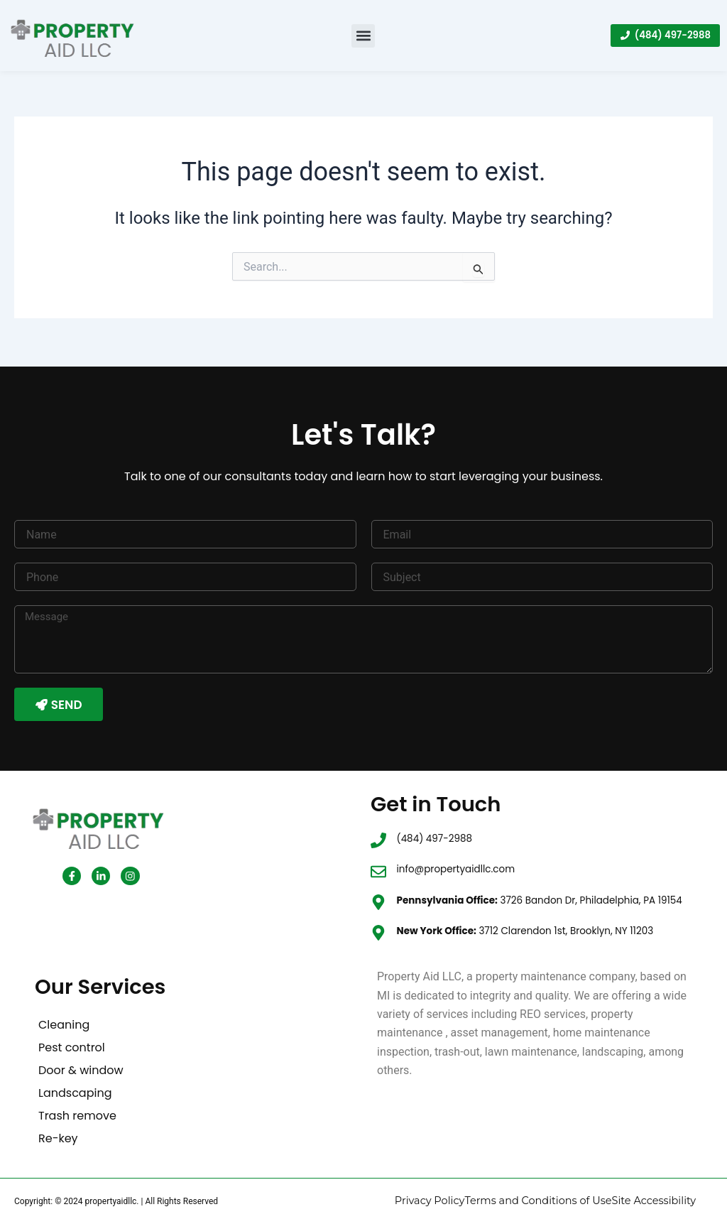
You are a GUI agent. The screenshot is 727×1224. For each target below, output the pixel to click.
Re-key (58, 1139)
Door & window (81, 1071)
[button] (363, 36)
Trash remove (77, 1116)
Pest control (71, 1048)
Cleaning (63, 1025)
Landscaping (74, 1093)
